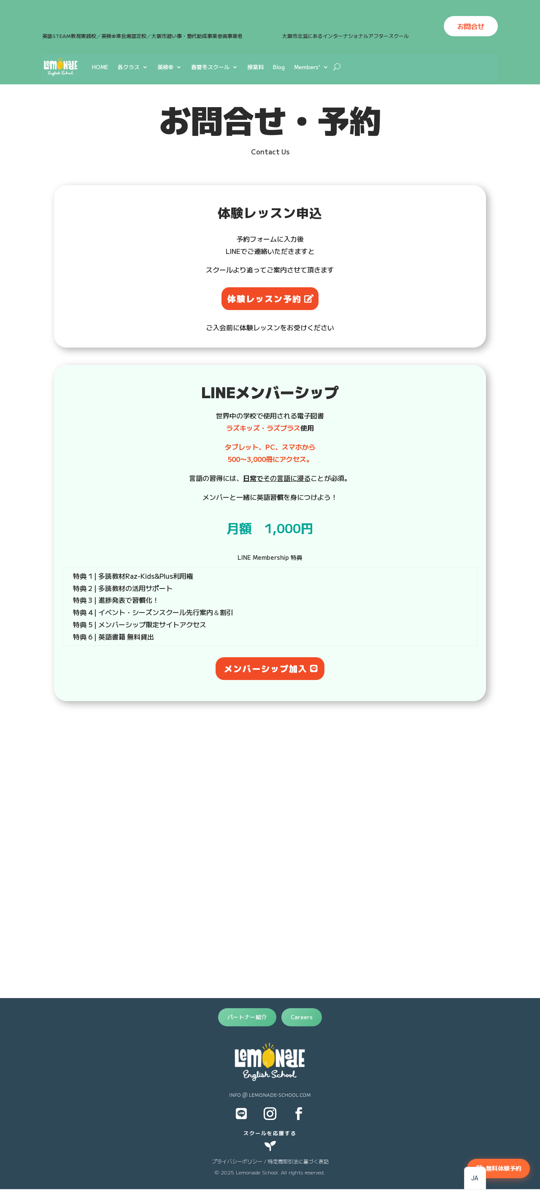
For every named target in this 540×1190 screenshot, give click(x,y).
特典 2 (85, 588)
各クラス (129, 67)
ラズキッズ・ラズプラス (263, 428)
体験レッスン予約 (264, 298)
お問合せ (470, 26)
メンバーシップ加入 (266, 668)
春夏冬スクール (210, 67)
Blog (279, 67)
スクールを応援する (270, 1132)
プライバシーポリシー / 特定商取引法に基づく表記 (270, 1161)
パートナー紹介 (247, 1017)
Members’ (307, 67)
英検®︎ (165, 67)
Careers (302, 1017)
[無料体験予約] (498, 1168)
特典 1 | (85, 576)
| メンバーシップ (119, 624)
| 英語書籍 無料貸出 (123, 636)
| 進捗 (102, 600)
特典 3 (92, 600)
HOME (100, 67)
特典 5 (109, 624)
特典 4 (85, 612)
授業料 (255, 67)
